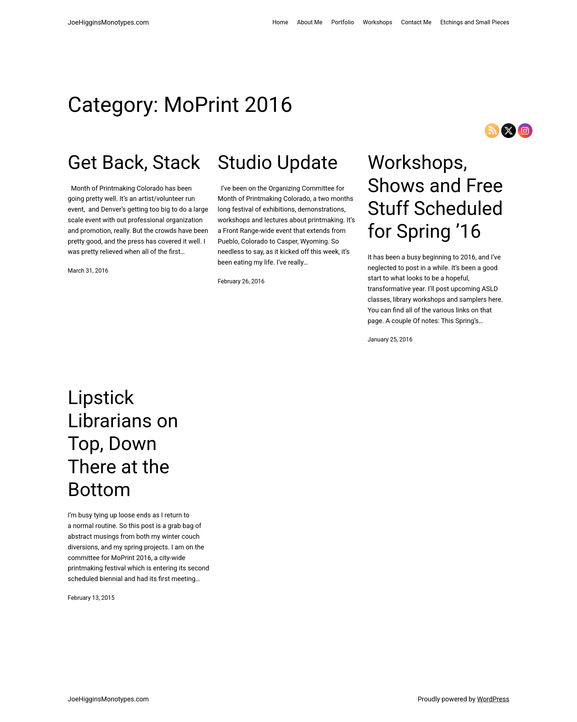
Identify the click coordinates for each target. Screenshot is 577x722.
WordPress (493, 699)
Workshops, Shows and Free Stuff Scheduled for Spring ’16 (435, 197)
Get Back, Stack (134, 162)
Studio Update (278, 162)
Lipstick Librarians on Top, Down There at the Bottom (123, 443)
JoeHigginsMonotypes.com (108, 22)
